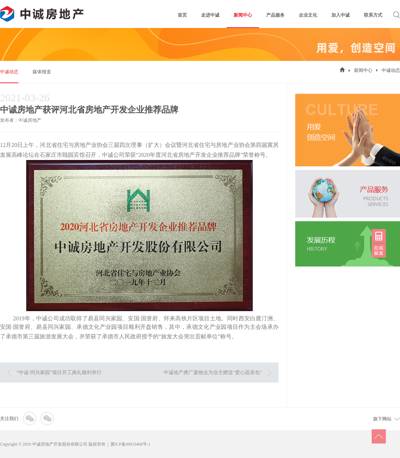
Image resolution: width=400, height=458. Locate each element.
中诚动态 (9, 71)
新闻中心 (363, 70)
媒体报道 (42, 71)
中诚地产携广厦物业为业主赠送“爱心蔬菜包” (213, 372)
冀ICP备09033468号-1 (130, 444)
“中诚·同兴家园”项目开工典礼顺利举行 (59, 372)
